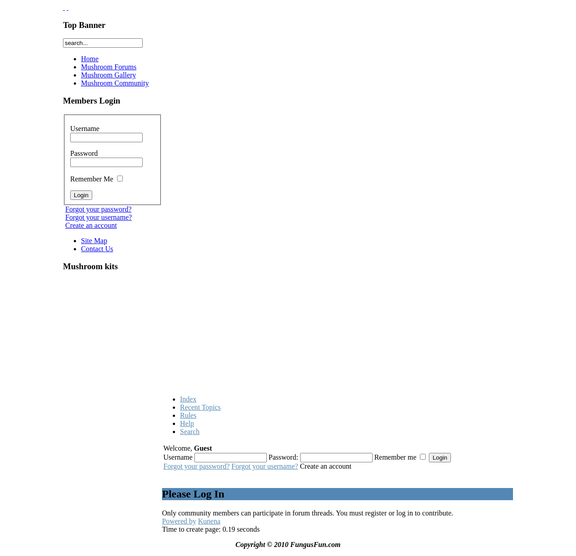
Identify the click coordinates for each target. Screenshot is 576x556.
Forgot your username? (98, 217)
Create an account (91, 225)
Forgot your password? (98, 209)
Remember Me (96, 179)
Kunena (209, 521)
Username (106, 133)
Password (106, 157)
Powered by (179, 521)
